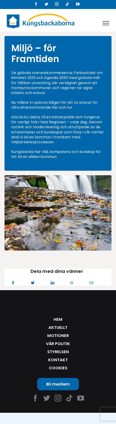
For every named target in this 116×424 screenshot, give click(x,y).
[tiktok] (69, 398)
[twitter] (46, 398)
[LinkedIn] (52, 283)
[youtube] (80, 398)
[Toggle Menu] (105, 23)
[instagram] (58, 398)
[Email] (91, 283)
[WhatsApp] (72, 283)
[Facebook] (13, 283)
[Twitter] (33, 283)
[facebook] (35, 398)
